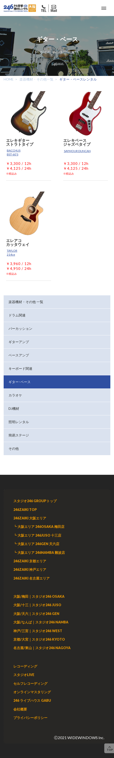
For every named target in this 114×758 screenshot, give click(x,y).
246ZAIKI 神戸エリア (29, 569)
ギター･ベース (20, 382)
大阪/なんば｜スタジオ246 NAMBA (40, 622)
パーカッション (20, 328)
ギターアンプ (19, 342)
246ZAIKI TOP (25, 510)
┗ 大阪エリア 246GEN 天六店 (36, 544)
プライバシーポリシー (30, 718)
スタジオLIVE (23, 675)
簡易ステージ (19, 435)
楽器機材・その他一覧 (36, 79)
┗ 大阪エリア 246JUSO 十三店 (37, 535)
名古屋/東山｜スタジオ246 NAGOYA (41, 648)
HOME (9, 79)
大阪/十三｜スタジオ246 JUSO (37, 605)
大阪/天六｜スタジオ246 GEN (36, 614)
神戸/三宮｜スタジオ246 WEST (37, 631)
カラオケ (15, 395)
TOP (110, 748)
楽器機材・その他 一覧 (26, 302)
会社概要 (20, 709)
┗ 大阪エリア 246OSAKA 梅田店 (38, 526)
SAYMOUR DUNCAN (77, 151)
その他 (14, 448)
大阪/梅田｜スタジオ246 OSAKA (38, 596)
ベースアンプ (19, 355)
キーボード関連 (20, 368)
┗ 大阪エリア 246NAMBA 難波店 (39, 552)
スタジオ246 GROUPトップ (35, 501)
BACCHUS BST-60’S (13, 152)
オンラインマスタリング (32, 692)
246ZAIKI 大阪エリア (29, 518)
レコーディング (25, 666)
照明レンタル (19, 422)
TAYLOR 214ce (12, 252)
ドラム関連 (17, 315)
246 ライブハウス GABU (32, 700)
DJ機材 (14, 408)
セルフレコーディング (30, 683)
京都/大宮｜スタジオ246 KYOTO (39, 639)
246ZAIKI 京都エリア (29, 561)
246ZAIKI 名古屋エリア (31, 578)
